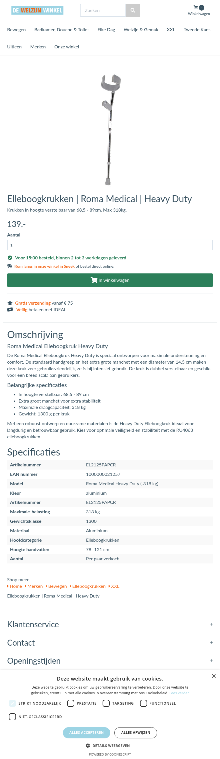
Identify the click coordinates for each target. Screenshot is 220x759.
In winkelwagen (110, 280)
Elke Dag (106, 40)
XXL (171, 40)
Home (14, 586)
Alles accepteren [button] (86, 732)
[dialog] (110, 714)
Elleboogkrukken (88, 586)
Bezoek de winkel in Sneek (30, 5)
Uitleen (14, 57)
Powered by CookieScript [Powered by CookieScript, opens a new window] (110, 754)
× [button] (213, 676)
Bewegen (16, 40)
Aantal (13, 234)
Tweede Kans (197, 40)
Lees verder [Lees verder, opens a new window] (179, 693)
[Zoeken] (133, 21)
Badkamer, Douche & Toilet (61, 40)
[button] (110, 745)
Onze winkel (66, 57)
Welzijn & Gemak (141, 40)
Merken (38, 57)
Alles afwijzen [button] (135, 732)
